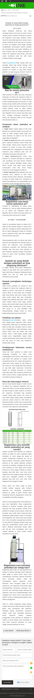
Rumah (3, 10)
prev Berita (8, 630)
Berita (9, 10)
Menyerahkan (7, 682)
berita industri (15, 10)
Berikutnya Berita (24, 630)
